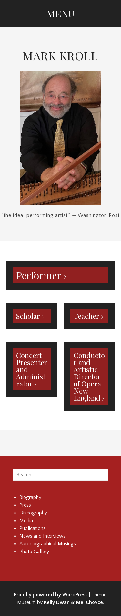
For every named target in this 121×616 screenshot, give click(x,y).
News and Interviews (42, 536)
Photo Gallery (34, 551)
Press (25, 505)
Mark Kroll (60, 55)
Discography (33, 513)
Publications (32, 528)
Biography (30, 497)
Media (26, 520)
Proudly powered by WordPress (50, 595)
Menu (60, 13)
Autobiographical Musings (47, 544)
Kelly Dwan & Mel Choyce (73, 602)
